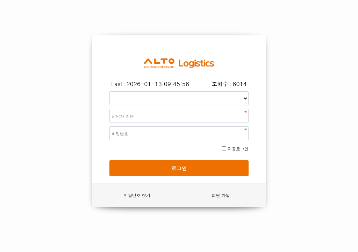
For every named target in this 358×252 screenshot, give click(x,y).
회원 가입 (221, 195)
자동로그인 (238, 149)
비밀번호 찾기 (137, 195)
